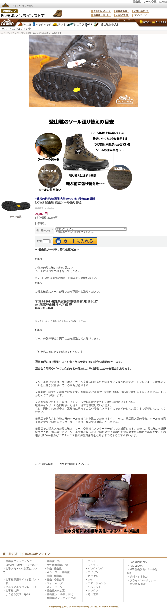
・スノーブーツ (53, 587)
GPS (89, 25)
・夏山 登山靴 (53, 576)
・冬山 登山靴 (53, 569)
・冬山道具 (91, 594)
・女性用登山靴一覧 (56, 565)
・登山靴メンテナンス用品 (60, 598)
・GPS (89, 580)
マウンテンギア (17, 33)
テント (62, 25)
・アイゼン (91, 572)
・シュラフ (91, 565)
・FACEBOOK (134, 566)
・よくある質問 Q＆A (16, 594)
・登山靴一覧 (52, 561)
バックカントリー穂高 (23, 6)
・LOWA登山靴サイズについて (20, 565)
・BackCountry (137, 562)
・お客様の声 (11, 591)
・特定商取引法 (136, 584)
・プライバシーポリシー (141, 580)
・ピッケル (91, 576)
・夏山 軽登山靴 (54, 580)
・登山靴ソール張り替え (58, 594)
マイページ (123, 20)
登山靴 (27, 25)
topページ (5, 33)
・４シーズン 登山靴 (57, 572)
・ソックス (91, 591)
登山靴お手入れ (110, 25)
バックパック (44, 25)
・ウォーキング (53, 583)
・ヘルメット (93, 587)
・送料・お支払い (137, 577)
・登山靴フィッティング (17, 561)
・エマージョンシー (97, 583)
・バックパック (94, 569)
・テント (90, 561)
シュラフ (79, 25)
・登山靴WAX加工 (54, 591)
